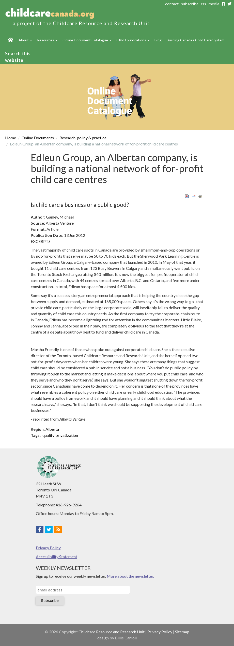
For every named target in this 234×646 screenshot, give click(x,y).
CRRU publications (132, 40)
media (214, 3)
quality (48, 435)
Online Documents (38, 137)
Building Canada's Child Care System (195, 40)
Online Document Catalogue (87, 40)
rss (203, 3)
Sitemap (182, 631)
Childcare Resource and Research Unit (112, 631)
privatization (67, 435)
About (25, 40)
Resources (47, 40)
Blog (158, 40)
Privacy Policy (48, 547)
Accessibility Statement (56, 556)
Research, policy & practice (82, 137)
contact (172, 3)
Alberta (52, 429)
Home (10, 39)
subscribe (189, 3)
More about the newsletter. (130, 576)
